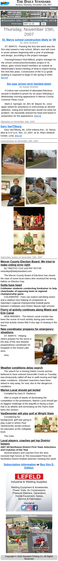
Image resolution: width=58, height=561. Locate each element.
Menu (53, 8)
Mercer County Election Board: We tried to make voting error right (28, 263)
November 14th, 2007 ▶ (43, 20)
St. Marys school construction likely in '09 (29, 39)
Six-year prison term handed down (29, 83)
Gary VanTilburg (11, 126)
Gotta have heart (11, 285)
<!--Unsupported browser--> (29, 533)
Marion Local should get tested (21, 390)
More (4, 77)
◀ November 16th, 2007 (14, 20)
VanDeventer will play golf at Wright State (27, 413)
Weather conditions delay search (22, 367)
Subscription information (20, 464)
